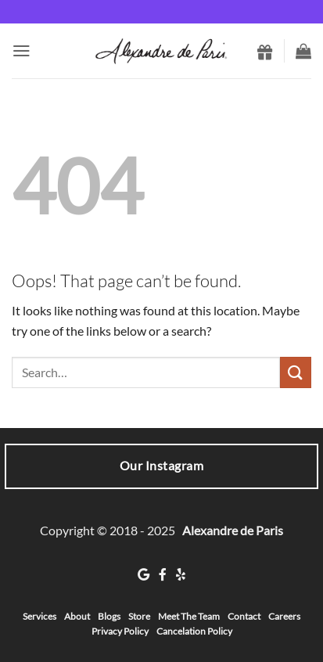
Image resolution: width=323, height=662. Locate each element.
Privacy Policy (120, 631)
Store (139, 616)
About (77, 616)
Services (39, 616)
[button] (21, 50)
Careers (284, 616)
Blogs (109, 616)
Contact (244, 616)
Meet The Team (189, 616)
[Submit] (295, 372)
